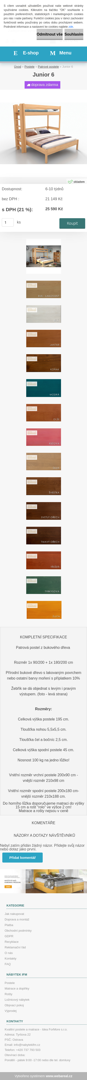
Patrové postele (48, 66)
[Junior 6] (43, 91)
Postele (29, 66)
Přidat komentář (22, 858)
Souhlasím (73, 34)
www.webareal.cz (59, 1076)
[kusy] (8, 222)
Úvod (17, 66)
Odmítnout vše (50, 34)
